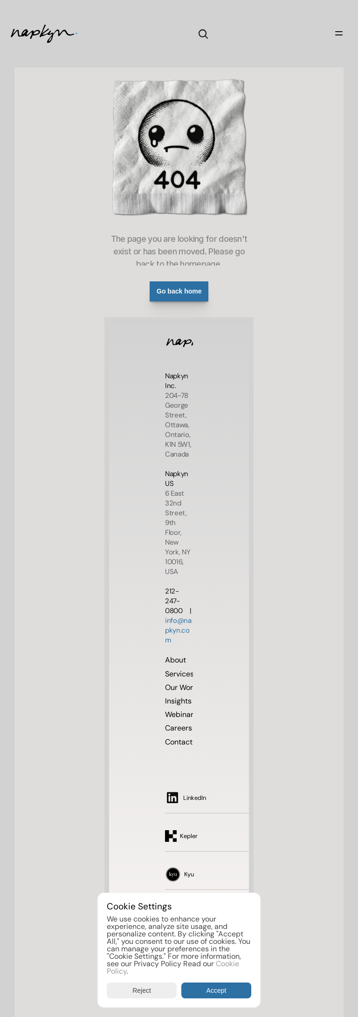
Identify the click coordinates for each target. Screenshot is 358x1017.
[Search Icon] (203, 34)
